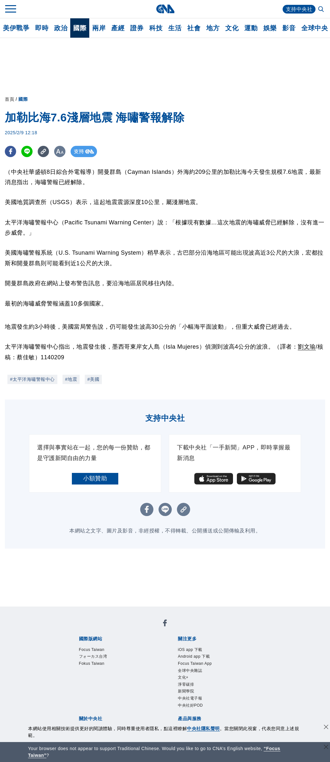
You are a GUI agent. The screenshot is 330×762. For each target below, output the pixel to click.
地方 (212, 28)
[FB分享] (10, 151)
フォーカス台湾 (93, 656)
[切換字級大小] (59, 151)
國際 (79, 28)
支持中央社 (299, 9)
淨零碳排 (186, 684)
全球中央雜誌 (190, 670)
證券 (136, 28)
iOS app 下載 (190, 649)
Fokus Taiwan (91, 663)
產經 (117, 28)
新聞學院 (186, 691)
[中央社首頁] (165, 9)
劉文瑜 (307, 346)
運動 (250, 28)
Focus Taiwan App (195, 663)
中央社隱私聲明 (203, 728)
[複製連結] (43, 151)
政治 (60, 28)
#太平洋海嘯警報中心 (32, 379)
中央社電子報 (190, 698)
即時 (41, 28)
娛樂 (270, 28)
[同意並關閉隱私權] (326, 727)
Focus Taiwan (91, 649)
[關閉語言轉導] (326, 747)
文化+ (183, 677)
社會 (193, 28)
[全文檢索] (321, 9)
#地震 (71, 379)
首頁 (9, 99)
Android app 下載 (194, 656)
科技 (155, 28)
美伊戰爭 (16, 28)
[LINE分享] (27, 151)
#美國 (93, 379)
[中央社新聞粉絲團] (165, 624)
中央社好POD (190, 705)
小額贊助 (95, 478)
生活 (174, 28)
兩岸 (98, 28)
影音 (289, 28)
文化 (231, 28)
